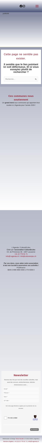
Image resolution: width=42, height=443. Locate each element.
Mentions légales (8, 441)
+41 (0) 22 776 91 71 (20, 441)
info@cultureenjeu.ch (28, 256)
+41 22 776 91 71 (21, 254)
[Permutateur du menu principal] (37, 6)
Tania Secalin (20, 438)
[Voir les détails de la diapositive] (21, 32)
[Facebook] (21, 6)
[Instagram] (23, 6)
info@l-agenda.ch (12, 256)
